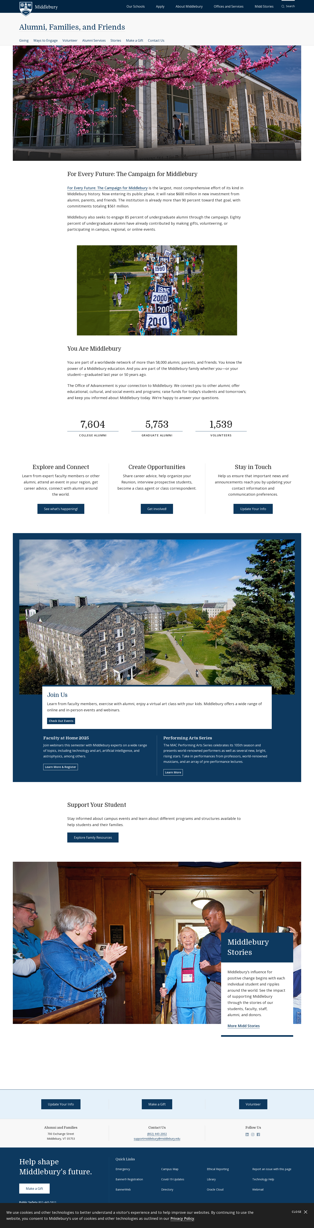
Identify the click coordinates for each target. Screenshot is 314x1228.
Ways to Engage (45, 40)
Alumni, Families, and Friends (72, 27)
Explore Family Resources (93, 837)
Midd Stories (268, 6)
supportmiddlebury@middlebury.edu (157, 1138)
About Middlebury (212, 6)
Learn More (173, 772)
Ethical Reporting (218, 1169)
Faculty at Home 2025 (66, 738)
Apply (193, 6)
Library (211, 1179)
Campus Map (169, 1169)
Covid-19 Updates (172, 1179)
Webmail (258, 1189)
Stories (116, 40)
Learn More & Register (60, 767)
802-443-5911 (47, 1202)
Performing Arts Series (187, 738)
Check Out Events (61, 721)
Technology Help (263, 1179)
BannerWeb (123, 1189)
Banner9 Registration (129, 1179)
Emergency (123, 1169)
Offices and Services (242, 6)
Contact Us (156, 40)
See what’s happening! (61, 509)
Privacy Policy (182, 1218)
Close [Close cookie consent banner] (300, 1212)
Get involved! (156, 509)
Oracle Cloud (215, 1189)
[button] (288, 6)
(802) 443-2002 (157, 1134)
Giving (24, 40)
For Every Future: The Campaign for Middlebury (107, 187)
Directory (167, 1189)
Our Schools (177, 6)
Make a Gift (134, 40)
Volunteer (69, 40)
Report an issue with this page (271, 1169)
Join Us (57, 695)
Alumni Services (94, 40)
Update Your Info (253, 509)
